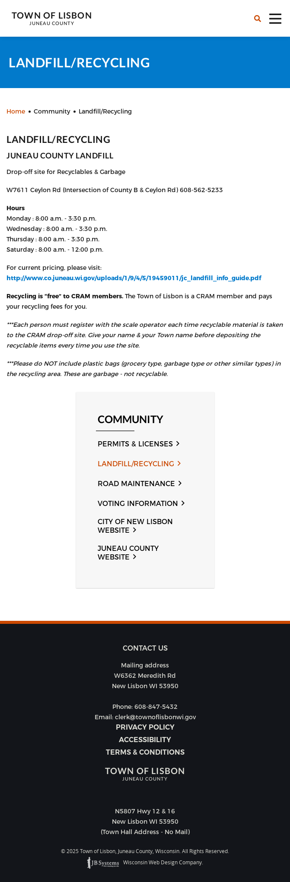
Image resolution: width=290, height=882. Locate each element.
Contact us (145, 648)
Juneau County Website (128, 552)
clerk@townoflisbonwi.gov (155, 717)
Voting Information (138, 503)
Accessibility (145, 740)
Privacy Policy (145, 727)
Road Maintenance (136, 484)
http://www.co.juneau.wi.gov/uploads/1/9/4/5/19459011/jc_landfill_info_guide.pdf (133, 278)
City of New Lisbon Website (135, 526)
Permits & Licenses (135, 444)
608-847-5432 (156, 707)
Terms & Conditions (145, 752)
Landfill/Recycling (136, 464)
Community (130, 419)
